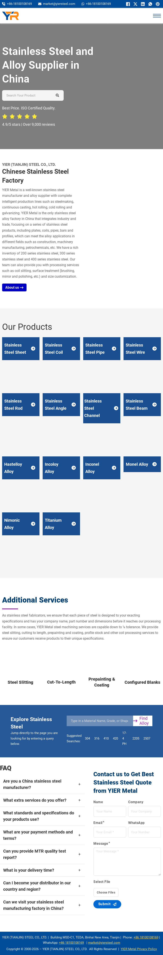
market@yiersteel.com (104, 943)
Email (97, 823)
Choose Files (106, 893)
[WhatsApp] (149, 4)
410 (106, 738)
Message (100, 844)
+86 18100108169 (145, 937)
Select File (101, 882)
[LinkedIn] (142, 4)
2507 (146, 738)
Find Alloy (141, 721)
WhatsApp (136, 823)
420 (115, 738)
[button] (42, 784)
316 (96, 738)
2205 (135, 738)
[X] (135, 4)
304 (87, 738)
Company (135, 802)
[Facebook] (127, 4)
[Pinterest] (157, 4)
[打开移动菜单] (156, 15)
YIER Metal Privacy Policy (139, 949)
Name (98, 802)
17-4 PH (124, 738)
